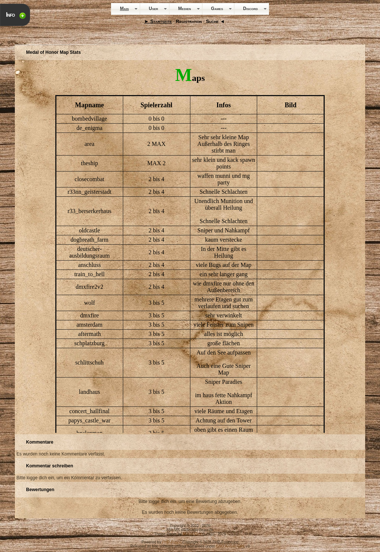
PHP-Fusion (171, 542)
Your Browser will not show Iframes (190, 247)
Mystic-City (192, 534)
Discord (250, 8)
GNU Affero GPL (230, 546)
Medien (184, 8)
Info (10, 15)
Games (217, 8)
